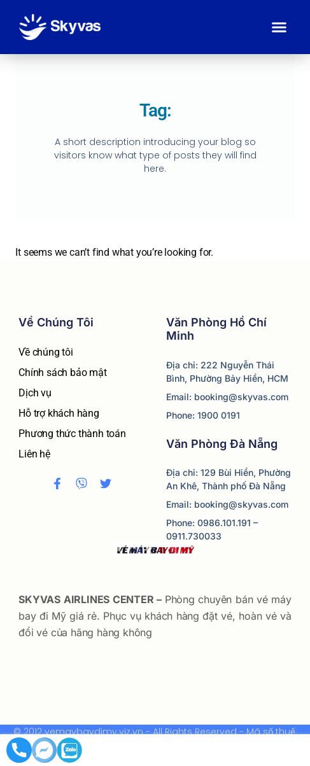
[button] (279, 27)
